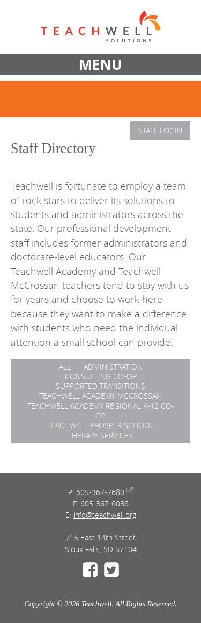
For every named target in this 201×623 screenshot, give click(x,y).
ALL (65, 366)
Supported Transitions (100, 386)
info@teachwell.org (104, 515)
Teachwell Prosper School (100, 425)
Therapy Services (100, 435)
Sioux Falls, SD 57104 (101, 549)
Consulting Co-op (101, 376)
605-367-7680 (100, 492)
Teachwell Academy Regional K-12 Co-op (100, 411)
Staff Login (160, 130)
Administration (113, 366)
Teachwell (101, 27)
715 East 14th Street (100, 537)
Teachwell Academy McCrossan (100, 395)
